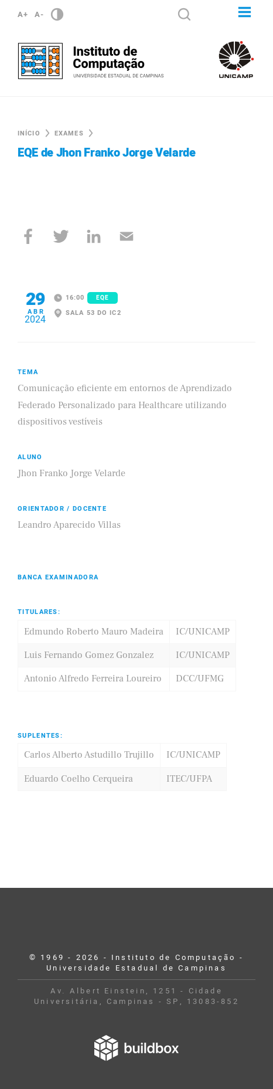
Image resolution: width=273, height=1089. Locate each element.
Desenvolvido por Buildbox (136, 1048)
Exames (69, 133)
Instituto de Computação (91, 61)
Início (29, 133)
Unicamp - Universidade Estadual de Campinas (236, 59)
